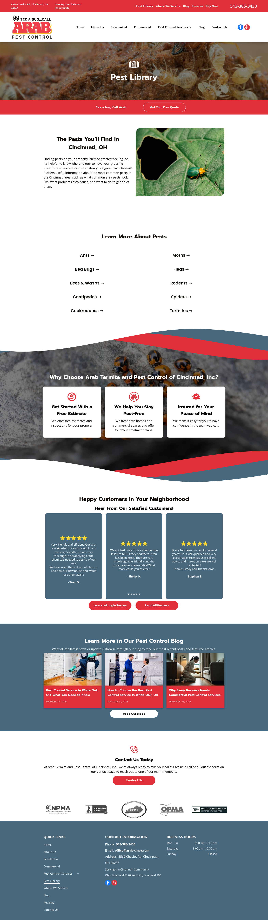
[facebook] (240, 27)
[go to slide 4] (136, 594)
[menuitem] (145, 6)
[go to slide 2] (131, 594)
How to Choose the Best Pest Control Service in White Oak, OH (133, 692)
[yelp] (247, 27)
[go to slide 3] (134, 594)
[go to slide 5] (139, 594)
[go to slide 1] (128, 594)
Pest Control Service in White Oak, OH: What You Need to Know (72, 692)
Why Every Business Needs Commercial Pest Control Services (194, 692)
